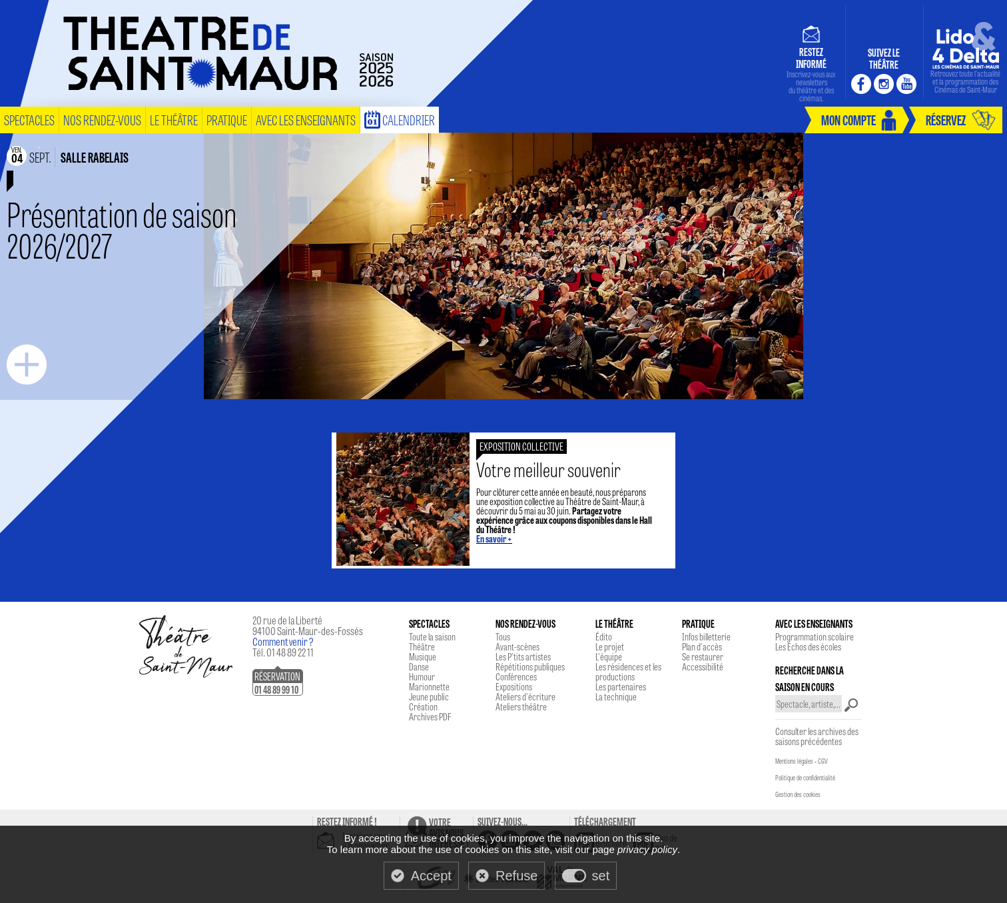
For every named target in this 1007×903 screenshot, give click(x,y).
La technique (616, 696)
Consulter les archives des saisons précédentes (816, 736)
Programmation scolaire (814, 636)
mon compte (848, 119)
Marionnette (429, 686)
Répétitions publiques (530, 666)
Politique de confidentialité (805, 777)
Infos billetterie (706, 636)
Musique (422, 656)
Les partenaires (620, 686)
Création (423, 706)
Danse (419, 666)
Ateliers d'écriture (525, 696)
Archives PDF (430, 716)
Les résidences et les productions (628, 671)
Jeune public (429, 696)
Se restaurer (702, 656)
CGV (823, 761)
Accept (431, 875)
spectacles (29, 119)
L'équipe (608, 656)
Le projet (609, 646)
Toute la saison (432, 636)
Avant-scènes (517, 646)
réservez (946, 119)
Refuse (516, 875)
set (601, 875)
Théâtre (422, 646)
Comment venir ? (283, 641)
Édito (603, 636)
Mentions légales (794, 761)
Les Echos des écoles (808, 646)
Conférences (516, 676)
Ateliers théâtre (521, 706)
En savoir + (494, 538)
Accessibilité (702, 666)
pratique (226, 119)
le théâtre (174, 119)
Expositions (514, 686)
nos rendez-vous (102, 119)
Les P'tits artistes (523, 656)
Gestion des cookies (798, 794)
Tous (503, 636)
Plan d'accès (702, 646)
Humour (422, 676)
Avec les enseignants (306, 119)
